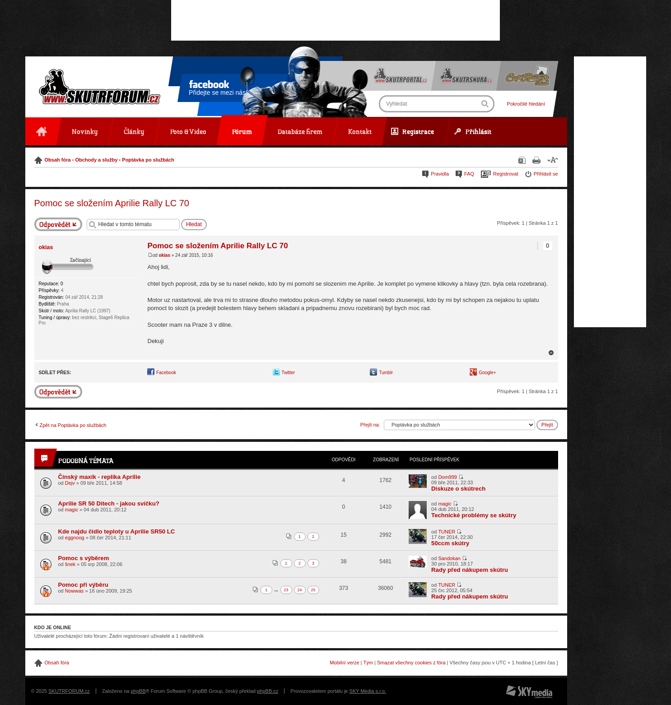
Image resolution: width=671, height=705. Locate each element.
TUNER (446, 531)
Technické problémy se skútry (473, 515)
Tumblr (386, 372)
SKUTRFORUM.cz (69, 691)
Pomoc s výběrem (83, 558)
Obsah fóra (58, 159)
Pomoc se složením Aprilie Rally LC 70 (111, 203)
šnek (70, 564)
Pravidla (440, 173)
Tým (368, 662)
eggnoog (74, 537)
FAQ (469, 173)
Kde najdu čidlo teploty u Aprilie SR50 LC (116, 531)
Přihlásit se (546, 173)
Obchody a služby (96, 159)
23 (286, 590)
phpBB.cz (267, 691)
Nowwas (74, 591)
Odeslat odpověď (58, 224)
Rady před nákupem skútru (469, 569)
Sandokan (449, 558)
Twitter (288, 372)
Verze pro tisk (536, 160)
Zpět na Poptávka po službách (73, 425)
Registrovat (505, 173)
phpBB (137, 691)
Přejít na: (370, 424)
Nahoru (551, 352)
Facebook (166, 372)
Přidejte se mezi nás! (218, 89)
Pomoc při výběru (83, 584)
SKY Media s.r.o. (368, 691)
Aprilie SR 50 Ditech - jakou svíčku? (108, 503)
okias (164, 255)
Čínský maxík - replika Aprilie (99, 476)
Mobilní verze (344, 662)
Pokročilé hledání (526, 104)
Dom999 (447, 477)
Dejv (70, 483)
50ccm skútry (450, 543)
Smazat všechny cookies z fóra (411, 662)
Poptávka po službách (148, 159)
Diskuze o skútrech (458, 488)
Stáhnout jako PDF (522, 160)
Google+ (487, 372)
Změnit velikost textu (552, 159)
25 (313, 590)
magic (71, 509)
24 (300, 590)
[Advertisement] (335, 20)
